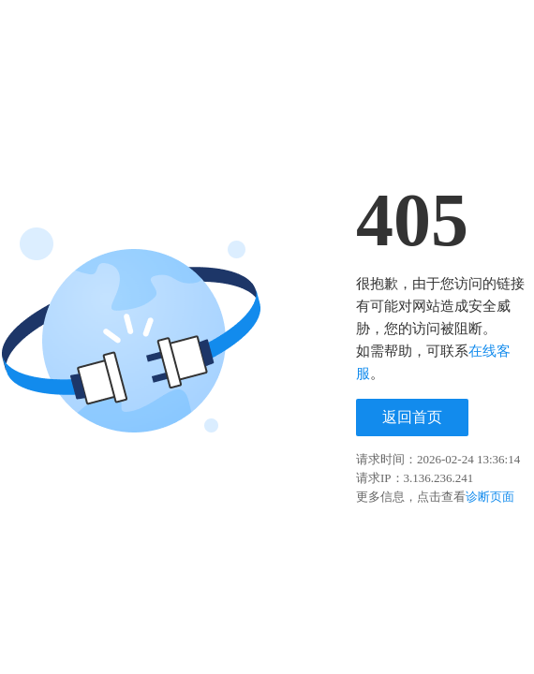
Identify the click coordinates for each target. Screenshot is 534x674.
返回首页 (412, 417)
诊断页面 (490, 497)
